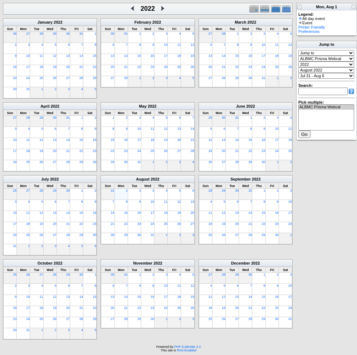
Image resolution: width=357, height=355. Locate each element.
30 (68, 33)
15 (94, 56)
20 (68, 67)
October (45, 263)
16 (14, 67)
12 (55, 56)
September (240, 179)
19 (55, 67)
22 (94, 67)
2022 (58, 22)
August (143, 179)
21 (81, 67)
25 (41, 78)
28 (41, 33)
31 (81, 33)
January (45, 22)
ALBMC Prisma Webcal (326, 107)
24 (28, 78)
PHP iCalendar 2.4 (187, 347)
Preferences (308, 31)
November (142, 263)
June (240, 106)
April (44, 106)
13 (68, 56)
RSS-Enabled (186, 350)
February (143, 22)
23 (14, 78)
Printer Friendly (311, 27)
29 (55, 33)
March (240, 22)
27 (28, 33)
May (143, 106)
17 (28, 67)
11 (41, 56)
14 (81, 56)
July (45, 179)
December (240, 263)
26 (14, 33)
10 (28, 56)
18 (41, 67)
